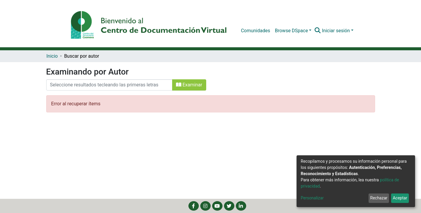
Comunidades (255, 30)
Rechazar (379, 198)
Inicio (52, 56)
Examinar (189, 85)
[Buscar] (317, 30)
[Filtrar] (109, 85)
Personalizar (312, 198)
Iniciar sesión (336, 30)
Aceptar (400, 198)
